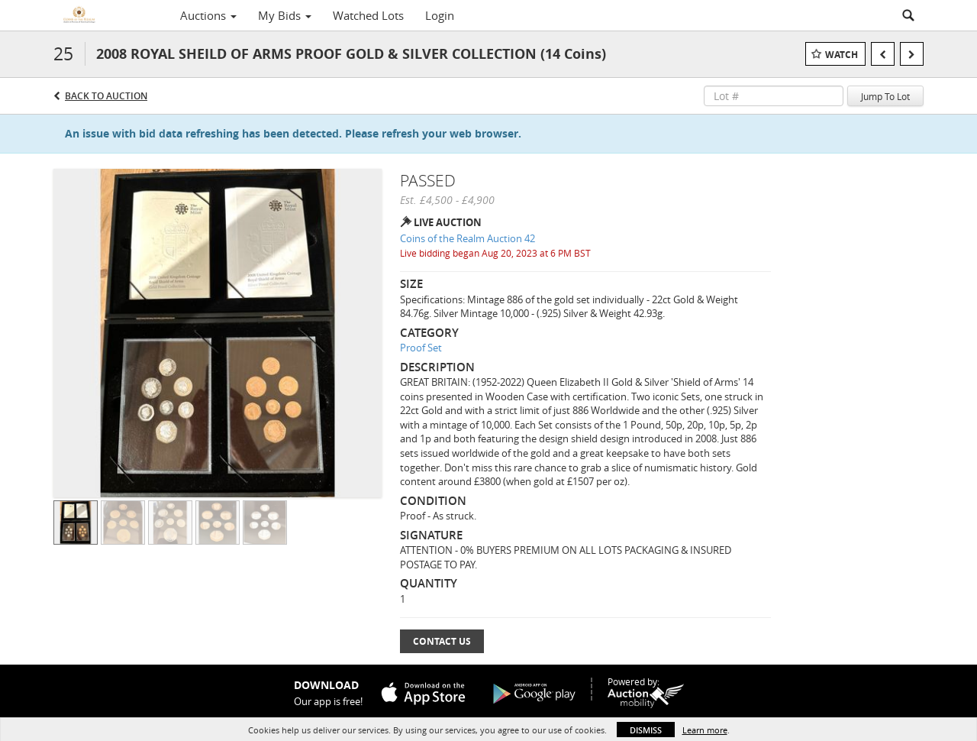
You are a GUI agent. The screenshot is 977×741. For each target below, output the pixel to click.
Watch (841, 54)
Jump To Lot (885, 96)
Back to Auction (106, 95)
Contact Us (442, 641)
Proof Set (421, 347)
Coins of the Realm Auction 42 (467, 238)
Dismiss (646, 730)
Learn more (704, 730)
